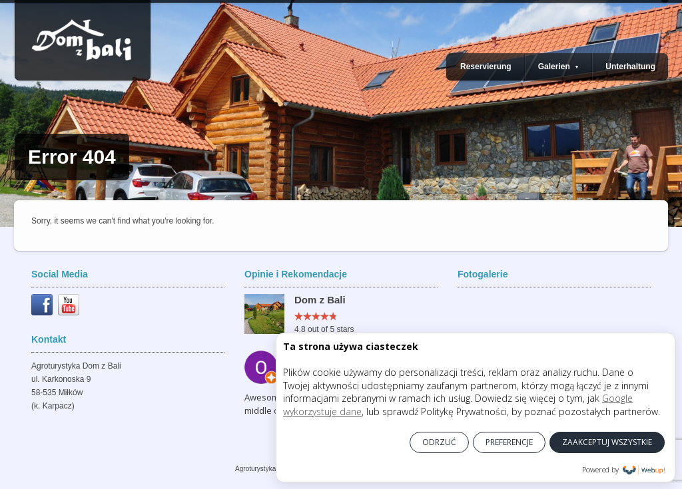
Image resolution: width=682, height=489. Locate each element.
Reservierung (486, 66)
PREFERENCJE (509, 442)
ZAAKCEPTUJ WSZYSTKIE (607, 442)
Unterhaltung (630, 66)
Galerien (558, 66)
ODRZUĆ (439, 442)
